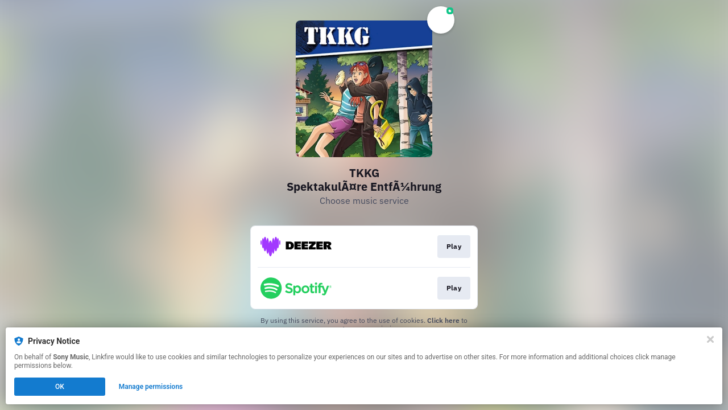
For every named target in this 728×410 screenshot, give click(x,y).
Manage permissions (151, 387)
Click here (443, 320)
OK (59, 387)
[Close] (710, 339)
